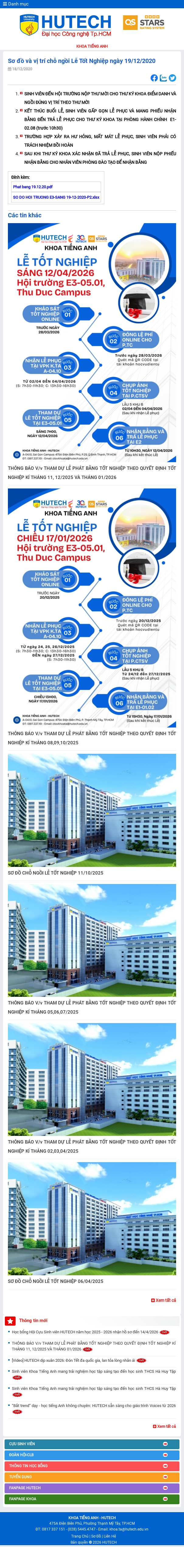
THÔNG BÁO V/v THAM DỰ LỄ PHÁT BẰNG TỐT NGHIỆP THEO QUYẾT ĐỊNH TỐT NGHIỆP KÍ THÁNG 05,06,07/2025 (92, 1007)
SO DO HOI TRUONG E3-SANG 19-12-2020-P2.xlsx (56, 197)
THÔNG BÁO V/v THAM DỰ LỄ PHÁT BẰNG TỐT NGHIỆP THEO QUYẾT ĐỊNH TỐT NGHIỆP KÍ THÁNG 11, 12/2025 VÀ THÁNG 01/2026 (92, 473)
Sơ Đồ (96, 1536)
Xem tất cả (163, 1300)
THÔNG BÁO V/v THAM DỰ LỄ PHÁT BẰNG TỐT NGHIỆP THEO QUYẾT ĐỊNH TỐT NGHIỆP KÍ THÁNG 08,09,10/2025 (92, 738)
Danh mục (16, 4)
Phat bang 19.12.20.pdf (33, 187)
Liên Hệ (110, 1536)
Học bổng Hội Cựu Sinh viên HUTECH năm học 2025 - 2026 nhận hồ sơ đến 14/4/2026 (91, 1332)
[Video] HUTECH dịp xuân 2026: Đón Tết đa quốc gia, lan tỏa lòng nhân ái (79, 1360)
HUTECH (109, 1542)
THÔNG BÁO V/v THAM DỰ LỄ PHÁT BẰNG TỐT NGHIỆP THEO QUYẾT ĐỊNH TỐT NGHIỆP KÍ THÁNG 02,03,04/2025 (92, 1146)
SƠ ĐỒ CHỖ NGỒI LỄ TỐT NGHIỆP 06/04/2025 (55, 1281)
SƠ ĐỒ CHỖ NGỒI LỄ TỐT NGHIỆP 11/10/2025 (55, 873)
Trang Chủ (80, 1536)
